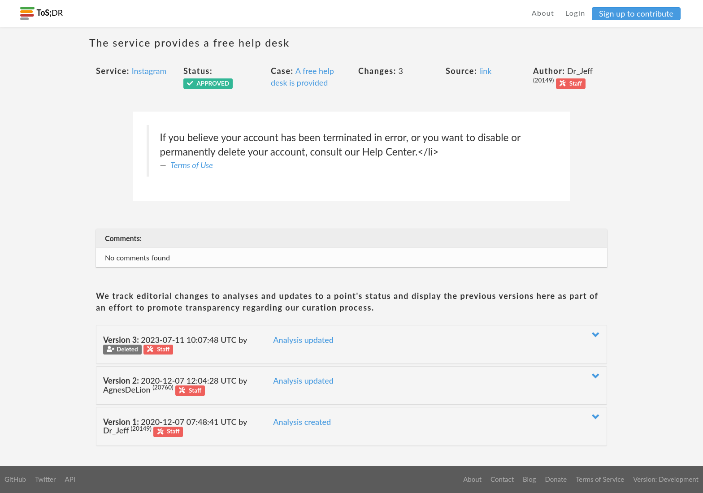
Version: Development (666, 479)
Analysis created (302, 422)
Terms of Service (600, 479)
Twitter (45, 479)
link (485, 71)
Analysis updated (303, 340)
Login (575, 13)
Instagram (149, 71)
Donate (556, 479)
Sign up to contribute (636, 13)
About (543, 13)
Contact (502, 479)
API (70, 479)
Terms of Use (191, 165)
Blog (529, 479)
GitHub (15, 479)
